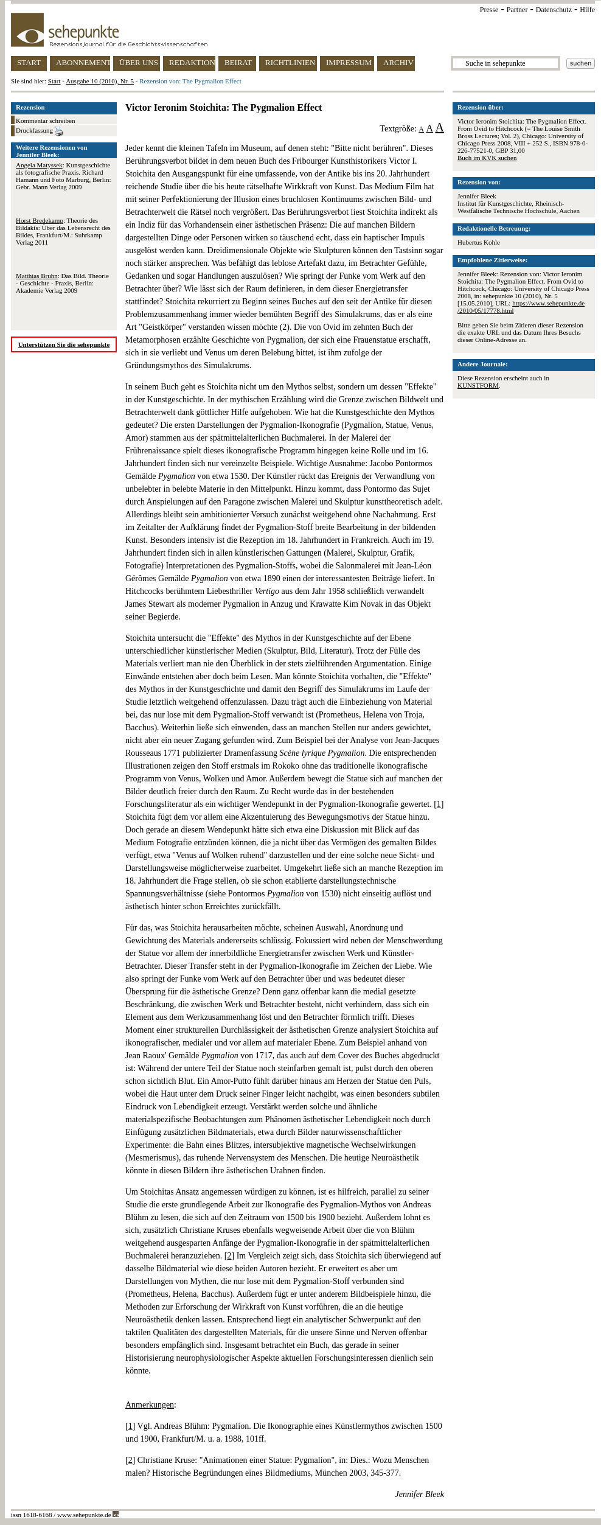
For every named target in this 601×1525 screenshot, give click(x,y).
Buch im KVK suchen (486, 157)
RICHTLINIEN (290, 62)
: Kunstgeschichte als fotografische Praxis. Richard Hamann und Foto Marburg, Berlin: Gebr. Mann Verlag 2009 (63, 175)
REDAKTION (192, 62)
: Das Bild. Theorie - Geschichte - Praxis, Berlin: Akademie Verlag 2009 (62, 283)
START (29, 62)
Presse (489, 9)
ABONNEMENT (83, 62)
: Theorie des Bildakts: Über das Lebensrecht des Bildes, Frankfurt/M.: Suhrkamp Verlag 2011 (63, 231)
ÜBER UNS (138, 62)
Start (54, 81)
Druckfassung (39, 131)
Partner (517, 9)
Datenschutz (554, 9)
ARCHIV (398, 62)
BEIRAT (238, 62)
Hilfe (587, 9)
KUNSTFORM (478, 385)
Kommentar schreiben (45, 120)
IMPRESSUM (349, 62)
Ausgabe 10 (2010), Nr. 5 (100, 81)
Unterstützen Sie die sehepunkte (64, 344)
